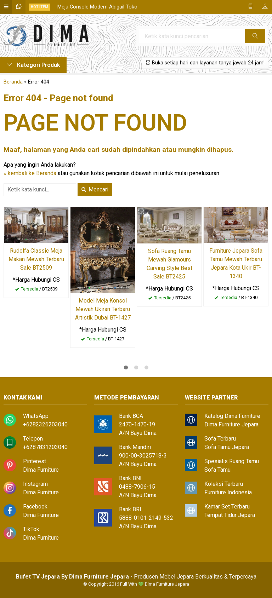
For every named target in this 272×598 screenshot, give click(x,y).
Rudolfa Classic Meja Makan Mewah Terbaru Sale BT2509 (36, 259)
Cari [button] (255, 38)
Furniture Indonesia (228, 492)
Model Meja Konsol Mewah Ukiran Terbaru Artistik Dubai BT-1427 (103, 309)
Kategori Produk (33, 65)
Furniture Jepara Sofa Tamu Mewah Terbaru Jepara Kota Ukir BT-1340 (235, 263)
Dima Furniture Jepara (231, 424)
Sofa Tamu (217, 469)
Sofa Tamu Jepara (226, 447)
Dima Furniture (41, 469)
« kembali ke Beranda (30, 173)
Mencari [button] (94, 189)
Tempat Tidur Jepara (229, 515)
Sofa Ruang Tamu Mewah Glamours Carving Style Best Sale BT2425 (169, 264)
